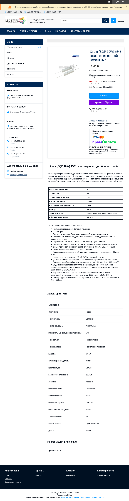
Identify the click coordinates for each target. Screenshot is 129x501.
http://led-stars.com (17, 171)
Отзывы (10, 58)
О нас (48, 31)
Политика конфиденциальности (92, 497)
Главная (11, 31)
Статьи (10, 74)
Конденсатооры (103, 475)
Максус (39, 475)
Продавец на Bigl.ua (64, 495)
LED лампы (71, 475)
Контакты (60, 31)
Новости (11, 69)
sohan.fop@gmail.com (18, 175)
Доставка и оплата (80, 31)
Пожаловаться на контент (69, 497)
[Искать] (105, 20)
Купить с (104, 102)
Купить (104, 96)
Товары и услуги (29, 31)
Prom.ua (76, 493)
